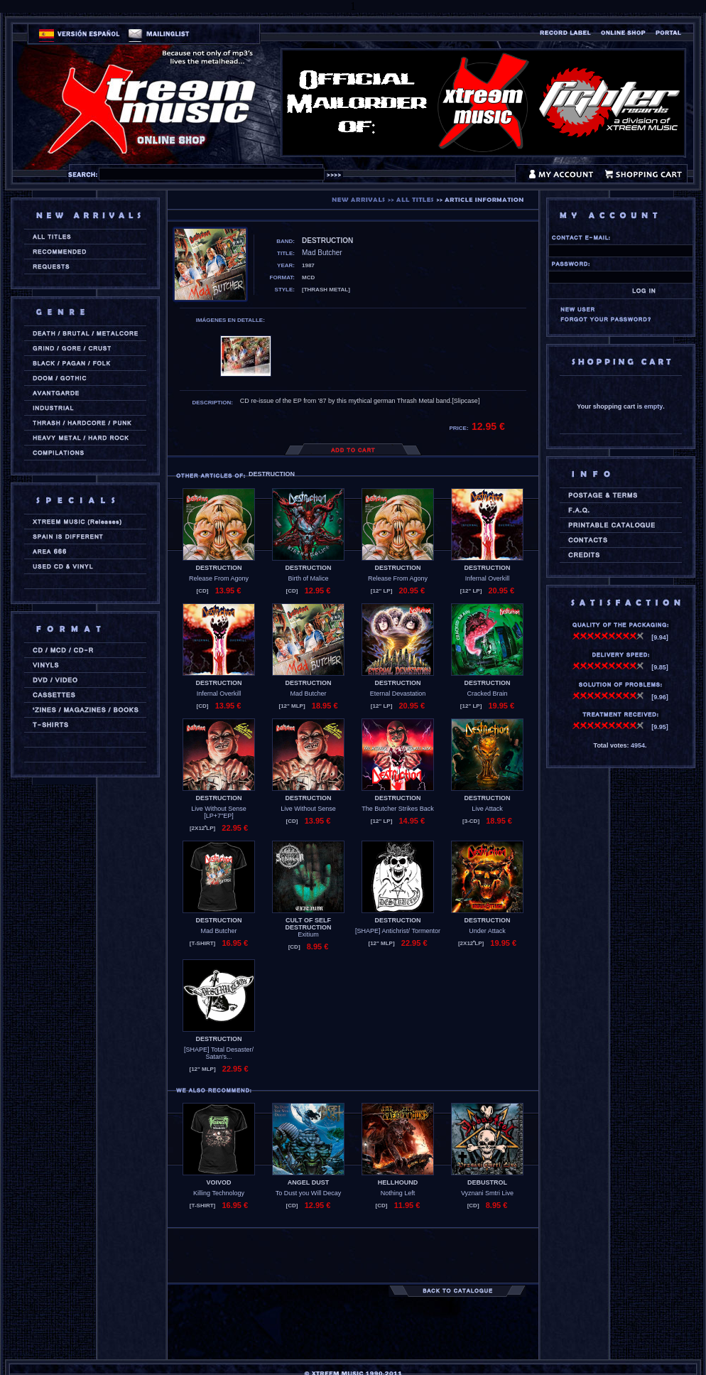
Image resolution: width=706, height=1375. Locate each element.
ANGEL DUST (308, 1182)
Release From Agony (219, 578)
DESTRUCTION (219, 567)
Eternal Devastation (398, 693)
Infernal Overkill (487, 578)
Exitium (308, 934)
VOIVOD (218, 1182)
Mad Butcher (308, 693)
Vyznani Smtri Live (487, 1193)
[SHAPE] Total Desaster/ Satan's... (219, 1053)
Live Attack (487, 808)
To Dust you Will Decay (309, 1193)
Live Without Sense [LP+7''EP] (218, 812)
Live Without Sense (308, 808)
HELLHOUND (398, 1182)
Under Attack (487, 930)
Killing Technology (218, 1193)
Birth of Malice (308, 578)
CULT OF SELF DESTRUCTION (309, 924)
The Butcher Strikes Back (398, 808)
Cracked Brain (487, 693)
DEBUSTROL (487, 1182)
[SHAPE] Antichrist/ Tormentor (397, 930)
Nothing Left (398, 1193)
